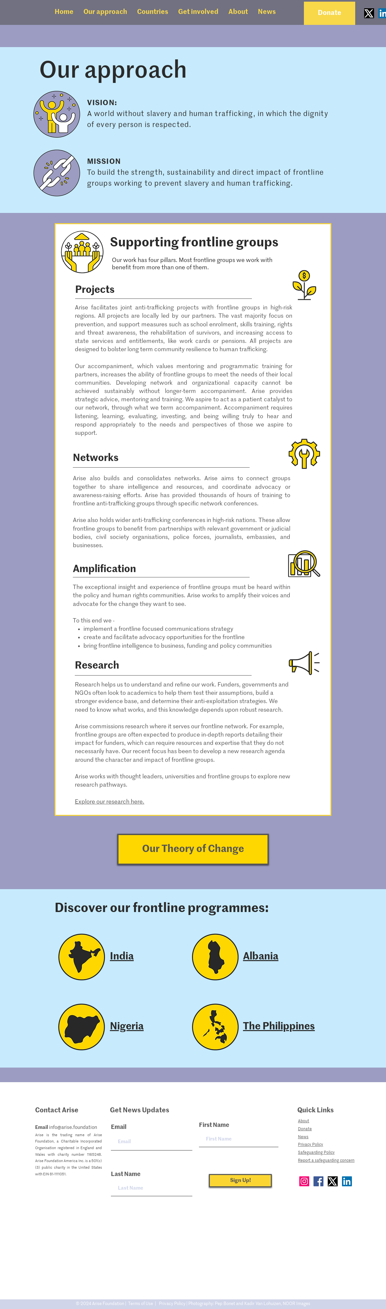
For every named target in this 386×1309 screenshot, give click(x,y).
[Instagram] (304, 1181)
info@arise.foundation (73, 1127)
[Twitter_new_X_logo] (369, 13)
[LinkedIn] (347, 1181)
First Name (214, 1125)
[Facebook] (318, 1181)
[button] (105, 12)
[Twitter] (333, 1181)
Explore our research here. (109, 802)
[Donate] (329, 13)
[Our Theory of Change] (193, 849)
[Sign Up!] (240, 1180)
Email (118, 1127)
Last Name (125, 1174)
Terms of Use (140, 1304)
